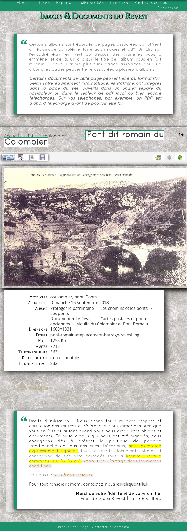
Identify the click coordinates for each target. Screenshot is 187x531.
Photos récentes (150, 3)
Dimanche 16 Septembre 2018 (79, 302)
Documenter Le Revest (72, 319)
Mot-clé (33, 136)
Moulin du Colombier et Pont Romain (112, 324)
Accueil (11, 136)
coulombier (54, 136)
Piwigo (84, 527)
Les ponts (59, 313)
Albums (24, 3)
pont (79, 297)
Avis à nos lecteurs (73, 475)
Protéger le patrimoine (72, 308)
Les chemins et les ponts (124, 308)
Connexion (168, 8)
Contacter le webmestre (110, 527)
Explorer (64, 3)
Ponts (91, 297)
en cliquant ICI (132, 484)
